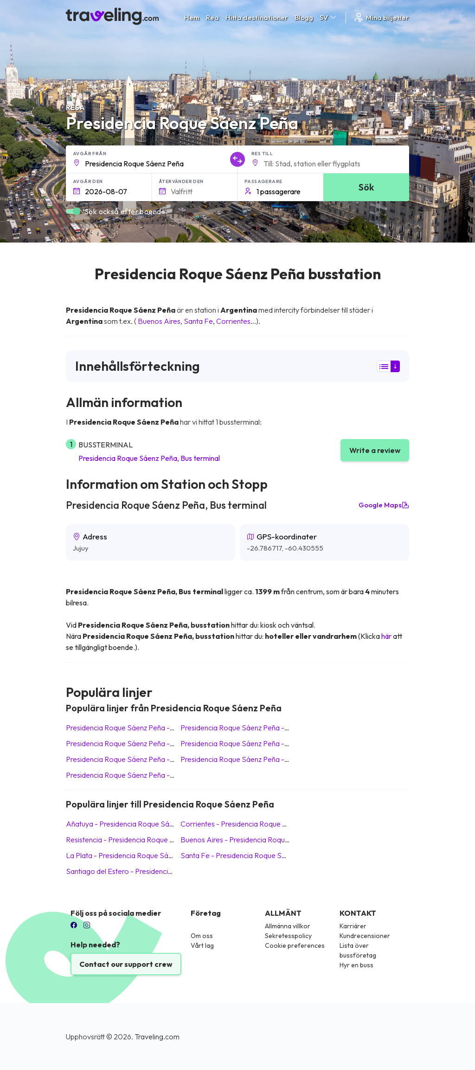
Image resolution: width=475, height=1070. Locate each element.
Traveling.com (157, 1036)
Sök (366, 187)
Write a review (374, 450)
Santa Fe (198, 321)
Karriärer (353, 926)
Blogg (304, 17)
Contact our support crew (126, 964)
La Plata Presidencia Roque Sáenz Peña (132, 855)
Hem (191, 17)
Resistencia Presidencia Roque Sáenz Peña (136, 839)
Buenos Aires (159, 321)
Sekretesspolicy (288, 936)
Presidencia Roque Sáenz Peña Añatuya (132, 727)
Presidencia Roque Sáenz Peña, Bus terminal (149, 458)
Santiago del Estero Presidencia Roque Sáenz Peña (150, 871)
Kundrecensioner (365, 936)
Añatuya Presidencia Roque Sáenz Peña (132, 823)
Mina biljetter (381, 17)
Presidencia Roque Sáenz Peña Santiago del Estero (264, 759)
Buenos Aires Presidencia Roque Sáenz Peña (254, 839)
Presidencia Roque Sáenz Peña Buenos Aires (140, 743)
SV (329, 17)
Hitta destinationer (256, 17)
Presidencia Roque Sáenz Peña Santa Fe (247, 727)
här (386, 636)
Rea (212, 17)
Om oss (202, 936)
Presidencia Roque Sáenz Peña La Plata (132, 759)
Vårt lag (202, 945)
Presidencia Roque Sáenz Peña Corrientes (250, 743)
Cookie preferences (295, 945)
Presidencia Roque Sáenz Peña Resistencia (136, 775)
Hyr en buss (356, 965)
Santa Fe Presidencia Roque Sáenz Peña (247, 855)
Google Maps (384, 505)
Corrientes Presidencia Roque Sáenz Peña (250, 823)
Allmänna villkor (287, 926)
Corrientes (233, 321)
